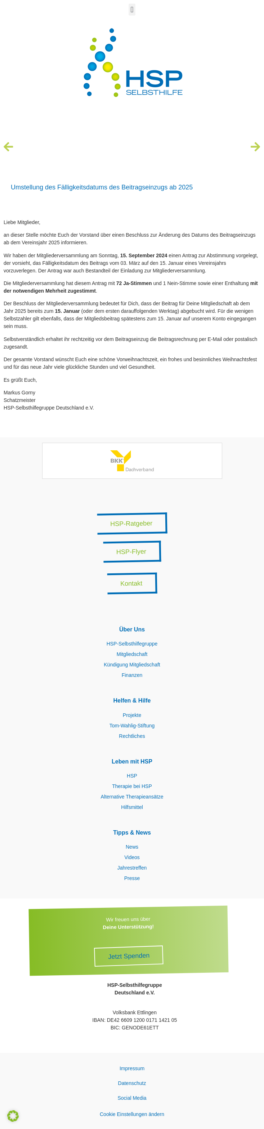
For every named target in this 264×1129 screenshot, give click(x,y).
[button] (132, 10)
